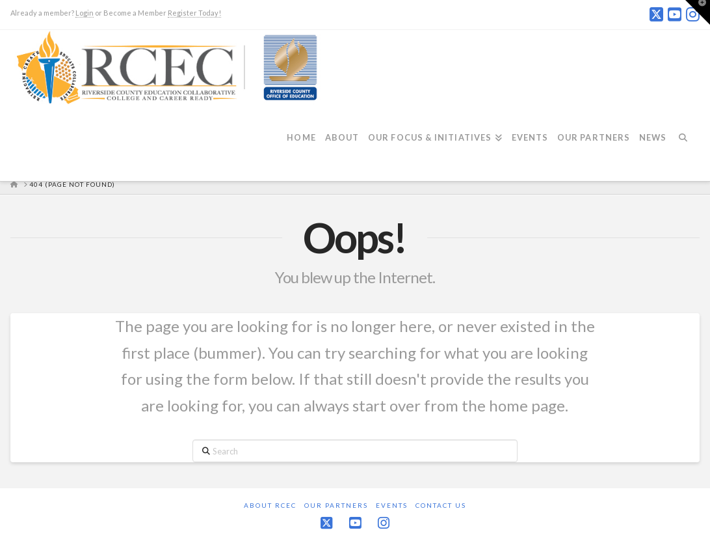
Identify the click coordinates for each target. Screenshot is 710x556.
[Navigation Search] (687, 145)
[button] (697, 12)
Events (392, 505)
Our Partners (336, 505)
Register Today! (194, 12)
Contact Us (440, 505)
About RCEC (270, 505)
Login (84, 12)
